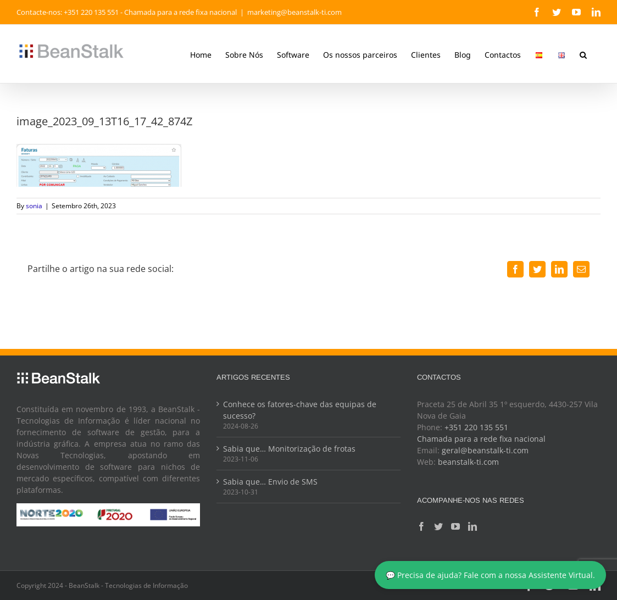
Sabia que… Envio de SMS (268, 481)
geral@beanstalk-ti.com (481, 450)
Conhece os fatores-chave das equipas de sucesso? (298, 410)
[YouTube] (452, 526)
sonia (34, 205)
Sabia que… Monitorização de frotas (287, 448)
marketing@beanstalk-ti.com (294, 12)
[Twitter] (435, 526)
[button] (578, 54)
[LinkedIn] (469, 526)
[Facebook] (418, 526)
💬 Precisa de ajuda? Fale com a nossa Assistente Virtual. (490, 575)
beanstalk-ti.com (465, 462)
